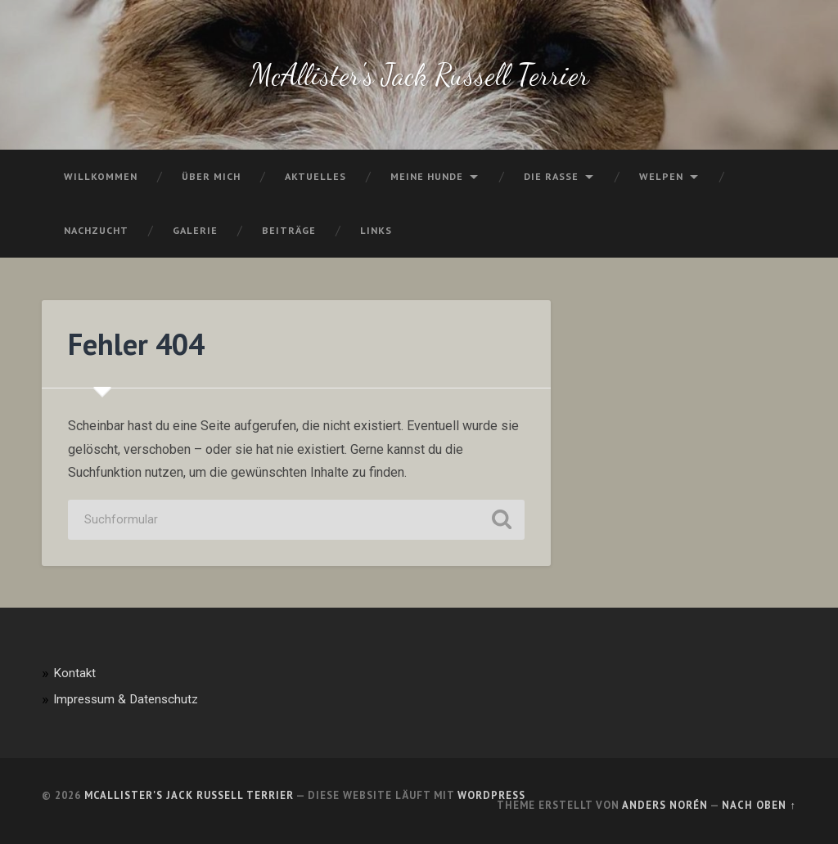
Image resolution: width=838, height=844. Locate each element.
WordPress (491, 795)
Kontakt (74, 673)
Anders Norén (665, 805)
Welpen (661, 176)
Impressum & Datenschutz (125, 699)
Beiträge (289, 230)
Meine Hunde (426, 176)
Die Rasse (551, 176)
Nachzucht (96, 230)
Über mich (211, 176)
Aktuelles (315, 176)
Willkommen (100, 176)
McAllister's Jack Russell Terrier (419, 74)
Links (376, 230)
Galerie (195, 230)
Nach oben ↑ (758, 805)
